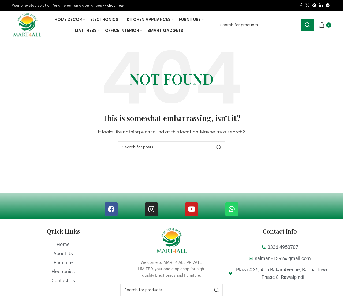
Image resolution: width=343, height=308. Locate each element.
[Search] (265, 27)
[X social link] (307, 5)
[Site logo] (28, 27)
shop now (115, 5)
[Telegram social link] (327, 5)
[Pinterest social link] (314, 5)
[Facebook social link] (301, 5)
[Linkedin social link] (321, 5)
